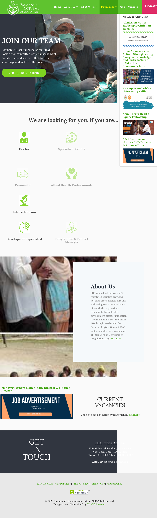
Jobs (122, 6)
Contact (133, 6)
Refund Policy (114, 483)
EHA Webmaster (96, 504)
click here (134, 414)
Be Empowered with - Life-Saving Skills (137, 90)
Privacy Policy (80, 483)
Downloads (107, 6)
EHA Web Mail (45, 483)
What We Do (88, 6)
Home (57, 6)
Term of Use (97, 483)
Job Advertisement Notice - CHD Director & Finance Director (35, 389)
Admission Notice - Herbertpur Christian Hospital (137, 25)
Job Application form (24, 73)
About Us (70, 6)
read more (115, 338)
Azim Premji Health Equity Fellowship (136, 115)
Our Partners (63, 483)
